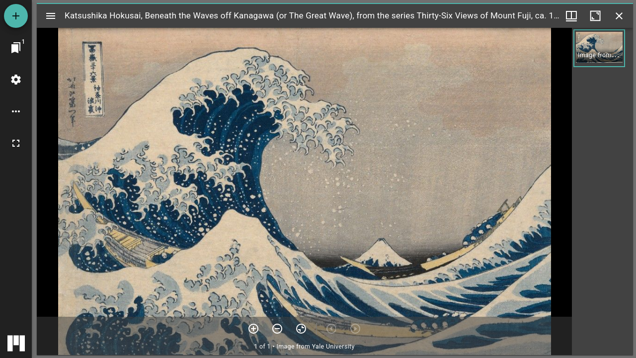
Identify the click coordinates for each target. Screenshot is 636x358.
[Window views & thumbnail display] (571, 16)
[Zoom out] (277, 329)
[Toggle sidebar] (51, 16)
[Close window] (619, 16)
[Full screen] (16, 143)
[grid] (602, 191)
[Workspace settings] (16, 79)
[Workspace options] (16, 111)
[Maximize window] (595, 16)
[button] (599, 48)
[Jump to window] (16, 48)
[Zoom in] (253, 329)
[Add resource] (16, 16)
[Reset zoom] (301, 329)
